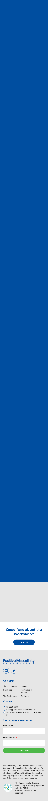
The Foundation (10, 686)
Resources (7, 690)
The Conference (10, 696)
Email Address (10, 737)
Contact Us (25, 696)
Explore (24, 686)
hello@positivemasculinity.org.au (20, 709)
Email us (24, 642)
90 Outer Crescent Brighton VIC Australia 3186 (23, 713)
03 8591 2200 (12, 707)
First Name (8, 725)
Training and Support (26, 691)
